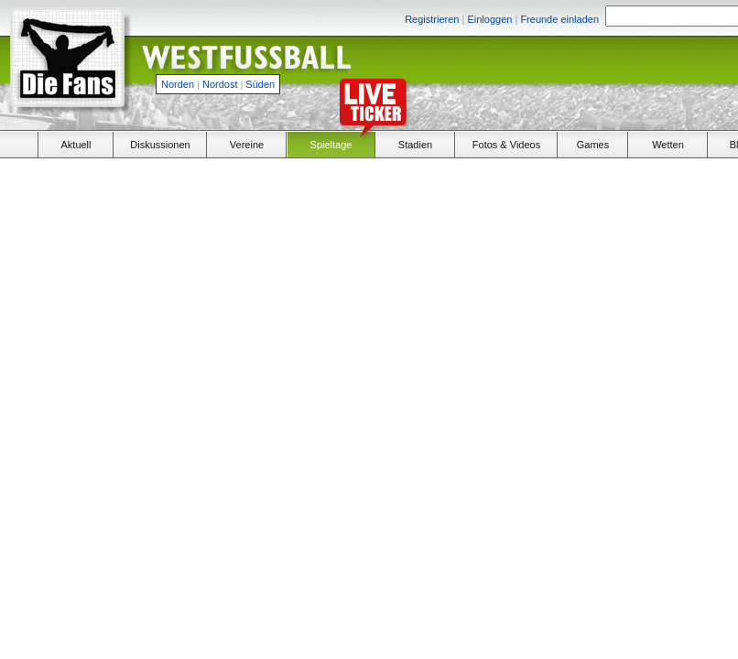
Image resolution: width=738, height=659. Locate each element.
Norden (177, 84)
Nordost (220, 84)
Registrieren (432, 19)
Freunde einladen (559, 19)
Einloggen (489, 19)
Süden (260, 84)
